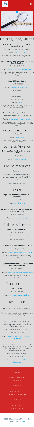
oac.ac (20, 102)
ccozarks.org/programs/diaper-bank (20, 272)
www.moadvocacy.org (20, 218)
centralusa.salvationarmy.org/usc (20, 119)
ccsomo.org (20, 137)
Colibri (22, 421)
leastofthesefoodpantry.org (20, 87)
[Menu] (30, 4)
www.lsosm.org (20, 203)
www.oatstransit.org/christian (20, 295)
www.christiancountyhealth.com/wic (20, 252)
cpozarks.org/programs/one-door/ (20, 69)
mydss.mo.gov (20, 52)
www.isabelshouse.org (20, 236)
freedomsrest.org (20, 159)
